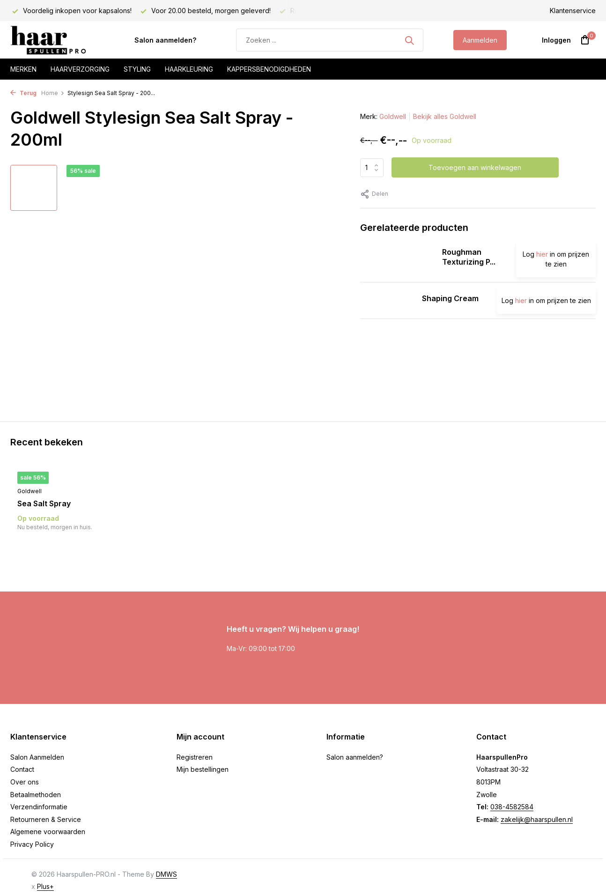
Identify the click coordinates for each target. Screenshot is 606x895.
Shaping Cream (450, 298)
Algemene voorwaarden (47, 832)
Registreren (195, 757)
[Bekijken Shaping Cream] (387, 300)
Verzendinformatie (38, 807)
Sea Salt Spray (44, 503)
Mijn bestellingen (203, 769)
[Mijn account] (556, 40)
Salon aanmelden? (165, 40)
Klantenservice (573, 11)
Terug (23, 92)
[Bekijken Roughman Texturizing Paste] (398, 259)
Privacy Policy (32, 844)
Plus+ (45, 886)
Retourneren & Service (45, 819)
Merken (23, 69)
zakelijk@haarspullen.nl (537, 819)
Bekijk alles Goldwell (444, 116)
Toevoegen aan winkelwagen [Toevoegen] (475, 167)
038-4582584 (511, 807)
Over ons (24, 782)
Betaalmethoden (35, 795)
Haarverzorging (80, 69)
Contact (22, 769)
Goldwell (392, 116)
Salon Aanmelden (37, 757)
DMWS (166, 874)
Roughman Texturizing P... (468, 256)
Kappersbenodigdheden (269, 69)
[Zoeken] (329, 40)
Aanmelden (480, 40)
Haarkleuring (189, 69)
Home (53, 92)
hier (542, 254)
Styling (137, 69)
